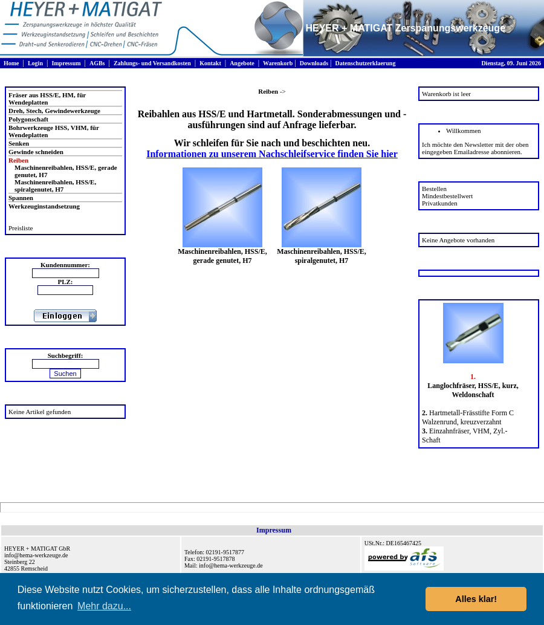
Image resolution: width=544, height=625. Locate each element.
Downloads (314, 63)
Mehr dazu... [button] (104, 606)
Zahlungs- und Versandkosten (152, 63)
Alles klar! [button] (476, 599)
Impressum (65, 63)
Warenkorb (278, 63)
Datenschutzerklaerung (365, 63)
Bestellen (434, 188)
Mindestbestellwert (447, 195)
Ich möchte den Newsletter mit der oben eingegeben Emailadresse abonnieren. (475, 148)
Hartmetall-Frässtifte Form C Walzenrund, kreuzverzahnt (468, 417)
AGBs (97, 63)
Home (11, 63)
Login (35, 63)
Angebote (242, 63)
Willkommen (463, 130)
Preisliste (20, 228)
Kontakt (210, 63)
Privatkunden (440, 203)
